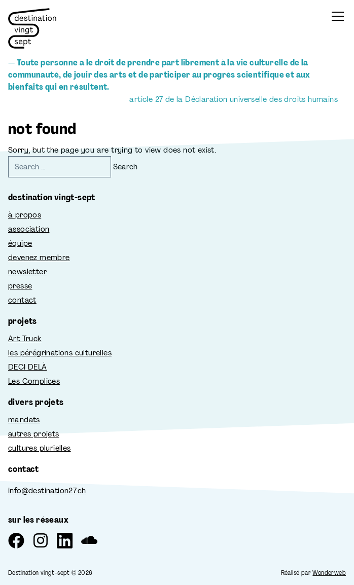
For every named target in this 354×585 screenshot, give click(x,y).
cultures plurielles (39, 448)
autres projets (33, 433)
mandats (24, 419)
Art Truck (25, 338)
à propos (24, 214)
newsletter (27, 271)
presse (20, 285)
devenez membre (39, 257)
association (28, 229)
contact (22, 300)
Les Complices (34, 381)
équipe (20, 243)
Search (125, 166)
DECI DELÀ (27, 366)
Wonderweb (329, 573)
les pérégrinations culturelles (60, 352)
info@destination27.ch (47, 490)
